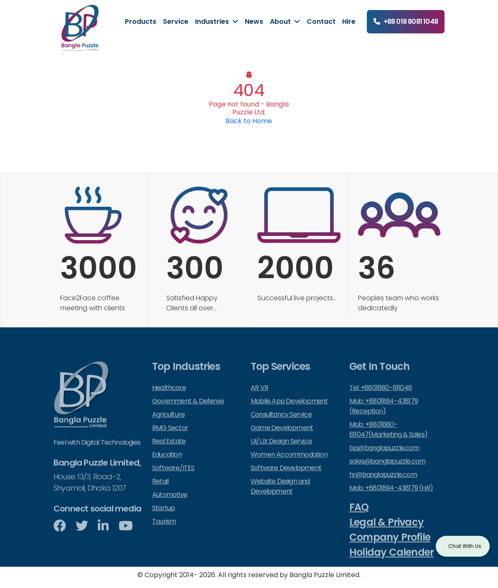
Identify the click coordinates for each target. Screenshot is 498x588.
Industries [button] (213, 21)
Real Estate (168, 449)
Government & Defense (188, 409)
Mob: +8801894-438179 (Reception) (383, 414)
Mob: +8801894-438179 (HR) (391, 496)
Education (167, 463)
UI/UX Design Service (281, 449)
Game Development (282, 436)
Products (140, 21)
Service (175, 21)
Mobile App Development (289, 409)
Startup (163, 516)
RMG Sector (170, 436)
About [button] (281, 21)
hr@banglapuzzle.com (383, 483)
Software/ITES (173, 476)
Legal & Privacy (386, 530)
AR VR (259, 396)
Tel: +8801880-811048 (380, 396)
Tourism (164, 530)
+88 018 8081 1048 (411, 21)
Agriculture (168, 423)
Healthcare (169, 396)
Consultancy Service (281, 423)
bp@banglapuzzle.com (384, 456)
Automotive (169, 503)
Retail (160, 489)
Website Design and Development (280, 494)
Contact (321, 21)
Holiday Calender (391, 561)
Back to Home (249, 121)
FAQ (359, 515)
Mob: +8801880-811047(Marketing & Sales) (388, 438)
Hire (349, 21)
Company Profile (389, 546)
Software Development (286, 476)
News (254, 21)
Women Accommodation (289, 463)
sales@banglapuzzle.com (387, 469)
